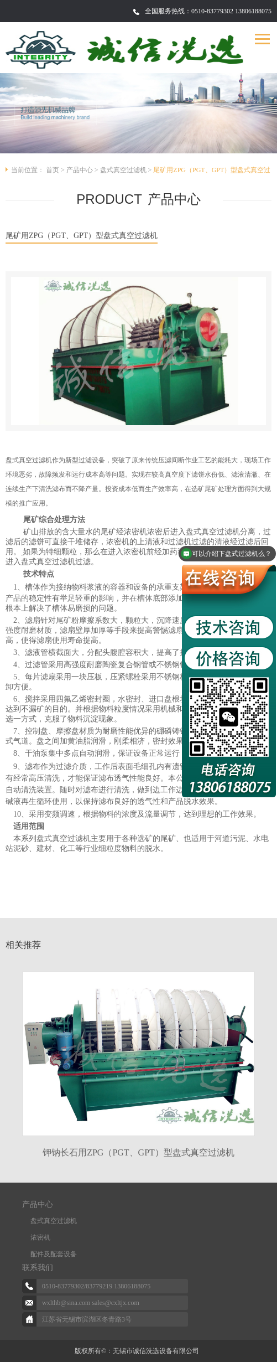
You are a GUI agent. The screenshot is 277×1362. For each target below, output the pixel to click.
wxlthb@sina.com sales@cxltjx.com (90, 1303)
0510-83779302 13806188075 (231, 11)
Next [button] (260, 1054)
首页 (52, 170)
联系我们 (37, 1267)
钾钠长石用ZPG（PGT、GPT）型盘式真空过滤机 (138, 1152)
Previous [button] (16, 1054)
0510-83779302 (63, 1286)
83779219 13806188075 (118, 1286)
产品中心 (79, 170)
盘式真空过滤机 (123, 170)
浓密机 (40, 1237)
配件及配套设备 (53, 1254)
